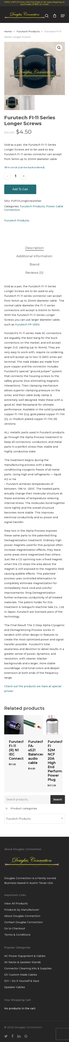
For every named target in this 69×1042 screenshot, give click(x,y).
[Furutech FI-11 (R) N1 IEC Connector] (14, 725)
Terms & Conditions (17, 934)
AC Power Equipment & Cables (24, 956)
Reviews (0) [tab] (34, 272)
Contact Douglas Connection (23, 922)
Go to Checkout (14, 928)
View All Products (16, 903)
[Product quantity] (15, 176)
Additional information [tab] (34, 256)
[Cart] (54, 16)
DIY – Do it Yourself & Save (21, 981)
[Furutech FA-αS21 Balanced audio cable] (33, 725)
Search (57, 799)
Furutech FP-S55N (27, 324)
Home (8, 31)
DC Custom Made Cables (20, 974)
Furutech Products (28, 31)
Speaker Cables (14, 987)
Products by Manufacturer (21, 909)
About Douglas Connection (22, 916)
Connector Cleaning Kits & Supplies (28, 968)
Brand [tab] (34, 264)
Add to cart (20, 189)
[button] (63, 16)
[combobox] (34, 819)
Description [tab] (34, 248)
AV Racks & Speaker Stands (22, 962)
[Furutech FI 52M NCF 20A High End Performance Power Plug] (53, 725)
